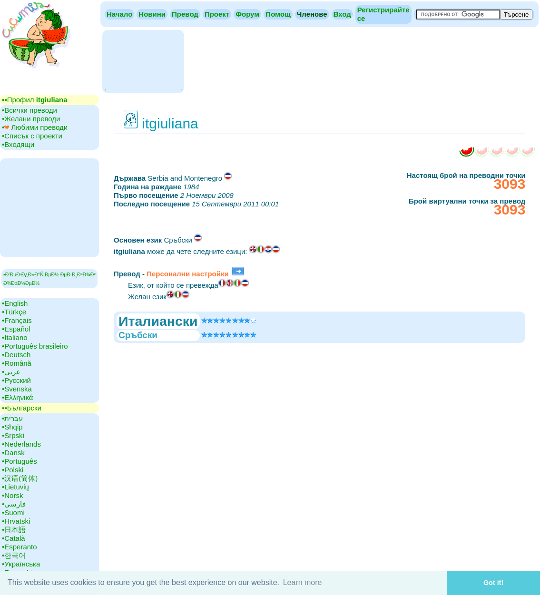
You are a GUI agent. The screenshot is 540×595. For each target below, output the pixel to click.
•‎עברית (12, 418)
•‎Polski (12, 470)
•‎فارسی (14, 504)
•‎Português (19, 461)
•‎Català (13, 538)
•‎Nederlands (21, 444)
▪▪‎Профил (35, 100)
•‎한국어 (14, 555)
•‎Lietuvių (15, 487)
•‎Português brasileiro (35, 346)
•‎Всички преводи (29, 110)
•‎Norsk (12, 495)
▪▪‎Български (21, 408)
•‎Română (16, 363)
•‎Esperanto (19, 547)
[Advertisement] (143, 60)
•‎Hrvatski (16, 521)
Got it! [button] (493, 582)
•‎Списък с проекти (32, 136)
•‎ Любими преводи (35, 127)
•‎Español (16, 329)
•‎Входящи (18, 144)
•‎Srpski (13, 435)
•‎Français (17, 320)
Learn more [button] (302, 582)
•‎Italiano (15, 337)
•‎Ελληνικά (17, 397)
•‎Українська (21, 564)
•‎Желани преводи (31, 119)
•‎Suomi (13, 512)
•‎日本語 (14, 530)
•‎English (15, 303)
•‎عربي (11, 372)
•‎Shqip (12, 427)
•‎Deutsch (16, 355)
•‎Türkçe (14, 312)
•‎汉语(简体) (20, 478)
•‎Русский (16, 380)
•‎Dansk (13, 453)
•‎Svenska (17, 389)
